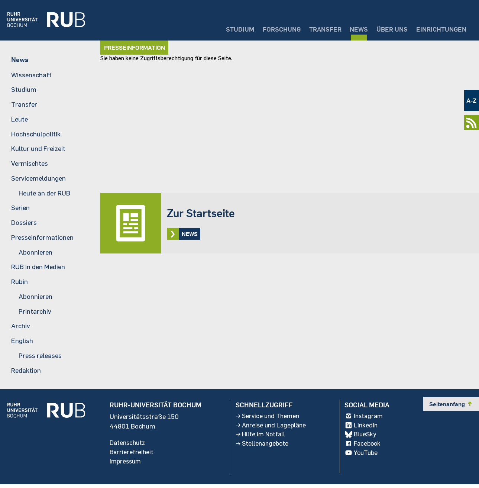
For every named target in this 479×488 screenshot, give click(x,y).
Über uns (386, 28)
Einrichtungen (439, 28)
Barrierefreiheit (132, 454)
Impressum (126, 464)
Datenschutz (129, 445)
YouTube (363, 457)
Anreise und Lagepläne (271, 428)
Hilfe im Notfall (260, 437)
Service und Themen (267, 418)
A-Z (471, 100)
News (350, 28)
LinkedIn (363, 428)
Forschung (266, 28)
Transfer (313, 28)
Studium (221, 28)
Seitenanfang (451, 406)
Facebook (364, 447)
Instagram (366, 418)
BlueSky (362, 437)
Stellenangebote (261, 447)
